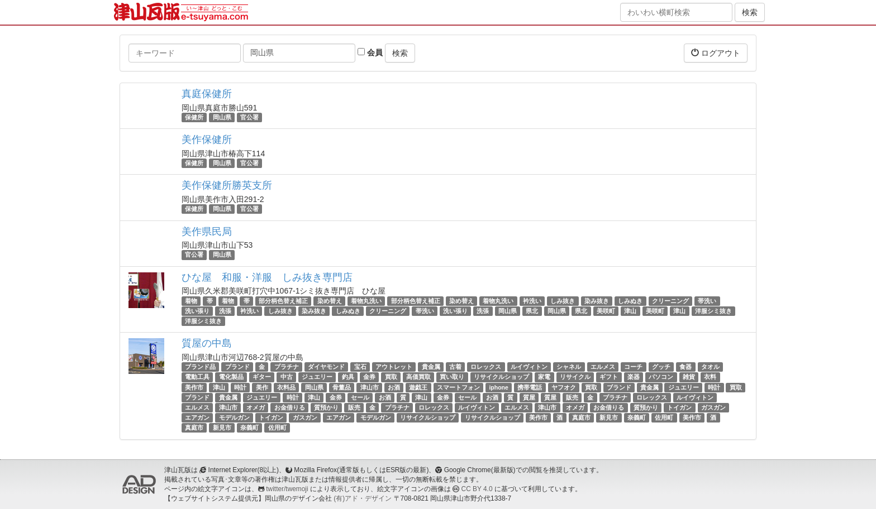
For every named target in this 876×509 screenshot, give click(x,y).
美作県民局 (207, 231)
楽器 (633, 376)
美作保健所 (207, 139)
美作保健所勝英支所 (227, 185)
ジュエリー (317, 376)
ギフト (608, 376)
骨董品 (341, 387)
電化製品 (231, 376)
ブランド (237, 366)
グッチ (661, 366)
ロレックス (485, 366)
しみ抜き (562, 300)
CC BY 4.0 (477, 489)
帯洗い (707, 300)
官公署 (249, 117)
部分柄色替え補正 (283, 300)
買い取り (452, 376)
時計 (240, 387)
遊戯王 (418, 387)
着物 (191, 300)
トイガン (679, 407)
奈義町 (636, 417)
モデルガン (234, 417)
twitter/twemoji (287, 489)
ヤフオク (563, 387)
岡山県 (222, 117)
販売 (572, 397)
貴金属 (431, 366)
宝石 (360, 366)
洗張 (225, 311)
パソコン (661, 376)
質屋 (529, 397)
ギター (262, 376)
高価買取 (418, 376)
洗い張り (197, 311)
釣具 (348, 376)
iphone (498, 387)
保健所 (194, 117)
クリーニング (670, 300)
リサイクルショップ (501, 376)
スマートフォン (458, 387)
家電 (544, 376)
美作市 (194, 387)
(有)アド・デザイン (363, 498)
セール (360, 397)
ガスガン (713, 407)
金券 (369, 376)
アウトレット (393, 366)
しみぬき (630, 300)
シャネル (568, 366)
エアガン (197, 417)
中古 (286, 376)
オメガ (255, 407)
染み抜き (596, 300)
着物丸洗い (366, 300)
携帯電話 (529, 387)
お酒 (394, 387)
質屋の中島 (207, 343)
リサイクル (575, 376)
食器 (685, 366)
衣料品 (286, 387)
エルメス (603, 366)
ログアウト (715, 52)
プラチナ (286, 366)
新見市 (608, 417)
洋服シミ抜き (713, 311)
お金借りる (289, 407)
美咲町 (606, 311)
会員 (370, 52)
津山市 (369, 387)
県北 (532, 311)
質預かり (326, 407)
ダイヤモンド (326, 366)
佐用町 (664, 417)
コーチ (633, 366)
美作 (262, 387)
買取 (391, 376)
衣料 (710, 376)
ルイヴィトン (529, 366)
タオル (710, 366)
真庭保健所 (207, 93)
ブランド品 (200, 366)
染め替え (329, 300)
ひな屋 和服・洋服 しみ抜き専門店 (267, 277)
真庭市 (581, 417)
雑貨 (689, 376)
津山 (630, 311)
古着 (455, 366)
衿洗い (532, 300)
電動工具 (197, 376)
